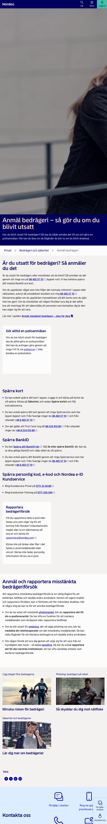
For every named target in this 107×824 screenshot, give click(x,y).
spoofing (47, 645)
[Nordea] (8, 4)
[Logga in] (102, 4)
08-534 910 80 (54, 426)
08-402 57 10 (37, 279)
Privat (7, 250)
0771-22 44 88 (45, 486)
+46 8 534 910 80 (26, 430)
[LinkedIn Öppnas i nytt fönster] (15, 779)
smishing (34, 626)
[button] (100, 805)
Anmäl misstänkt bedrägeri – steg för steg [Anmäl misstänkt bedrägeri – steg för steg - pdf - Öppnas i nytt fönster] (47, 316)
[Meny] (92, 4)
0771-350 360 (46, 492)
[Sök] (82, 4)
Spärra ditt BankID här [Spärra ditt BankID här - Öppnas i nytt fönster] (27, 446)
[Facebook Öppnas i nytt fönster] (6, 779)
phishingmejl (46, 612)
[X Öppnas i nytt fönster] (11, 779)
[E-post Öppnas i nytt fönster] (20, 779)
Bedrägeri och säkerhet (34, 250)
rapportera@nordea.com (21, 537)
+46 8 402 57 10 (25, 420)
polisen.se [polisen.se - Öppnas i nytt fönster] (30, 349)
